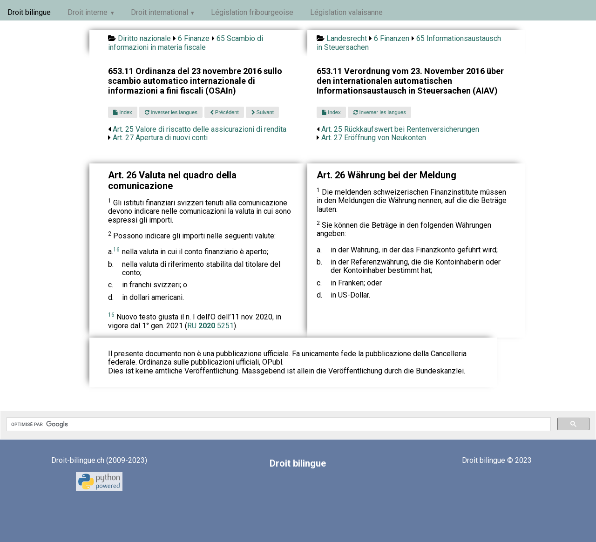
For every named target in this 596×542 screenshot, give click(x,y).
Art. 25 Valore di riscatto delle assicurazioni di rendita (199, 129)
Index (122, 112)
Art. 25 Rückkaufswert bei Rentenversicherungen (400, 129)
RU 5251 (210, 325)
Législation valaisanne (346, 12)
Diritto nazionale (144, 38)
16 (116, 249)
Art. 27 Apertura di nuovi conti (160, 137)
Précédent (224, 112)
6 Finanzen (391, 38)
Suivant (262, 112)
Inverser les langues (171, 112)
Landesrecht (346, 38)
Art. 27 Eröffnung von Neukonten (373, 137)
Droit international (159, 12)
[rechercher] (277, 424)
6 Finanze (194, 38)
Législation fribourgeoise (252, 12)
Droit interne (88, 12)
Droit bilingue (29, 12)
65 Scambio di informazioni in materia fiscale (185, 42)
